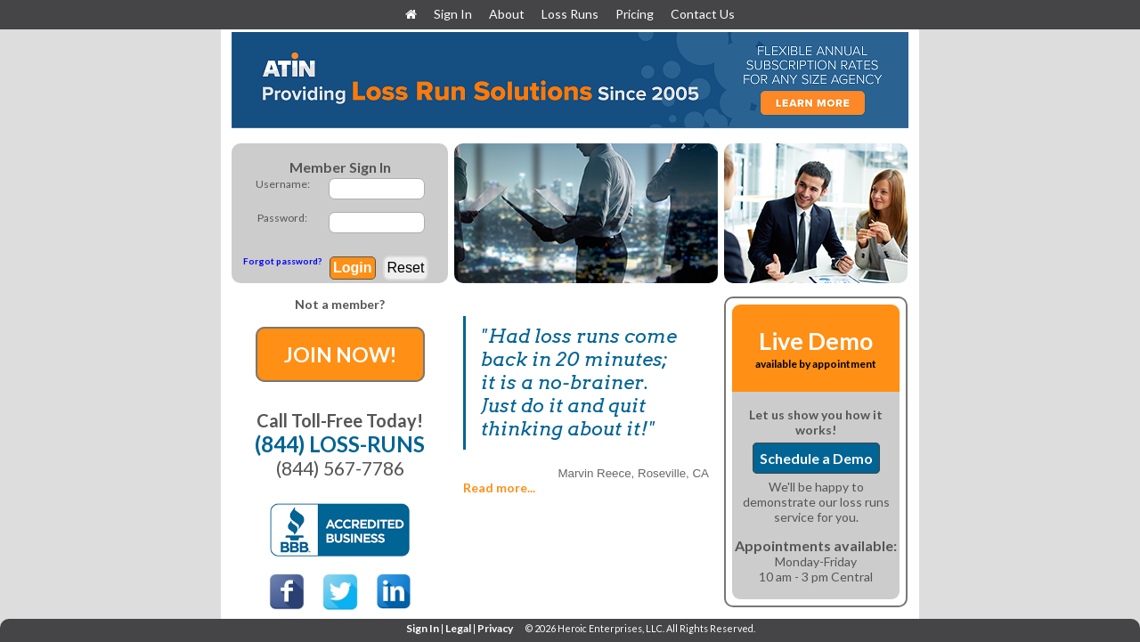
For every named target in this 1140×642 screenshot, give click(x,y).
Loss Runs (570, 13)
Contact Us (703, 13)
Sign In (454, 13)
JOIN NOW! (340, 354)
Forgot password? (282, 261)
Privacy (495, 628)
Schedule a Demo (816, 458)
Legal (458, 628)
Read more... (499, 487)
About (507, 13)
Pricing (634, 13)
